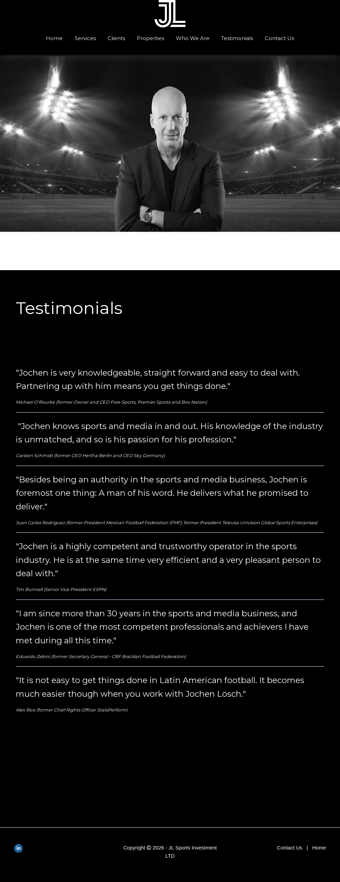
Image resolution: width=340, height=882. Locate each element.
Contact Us (279, 38)
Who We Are (192, 38)
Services (85, 38)
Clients (116, 38)
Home (54, 38)
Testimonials (237, 38)
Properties (150, 38)
